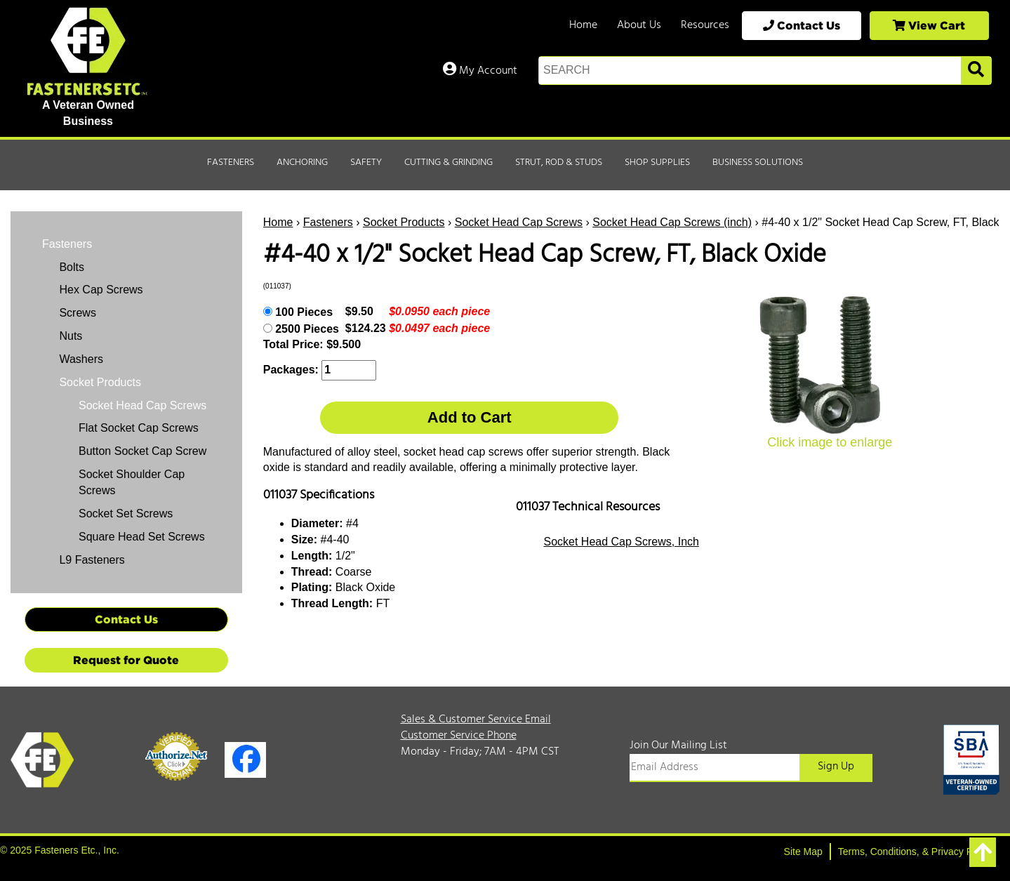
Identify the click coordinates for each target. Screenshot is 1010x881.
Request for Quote (126, 660)
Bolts (70, 267)
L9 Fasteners (90, 560)
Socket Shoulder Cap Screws (132, 482)
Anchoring (302, 162)
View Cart (929, 25)
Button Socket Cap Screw (142, 451)
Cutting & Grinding (448, 162)
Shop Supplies (657, 162)
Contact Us (801, 25)
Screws (76, 313)
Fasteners (230, 162)
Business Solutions (757, 162)
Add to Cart (469, 417)
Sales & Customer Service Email (476, 719)
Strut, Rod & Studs (558, 162)
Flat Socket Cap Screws (139, 428)
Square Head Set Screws (142, 537)
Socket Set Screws (126, 513)
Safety (366, 162)
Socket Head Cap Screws (519, 222)
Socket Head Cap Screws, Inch (621, 542)
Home (583, 25)
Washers (79, 359)
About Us (639, 25)
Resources (705, 25)
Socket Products (404, 222)
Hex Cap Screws (99, 290)
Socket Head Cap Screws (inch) (672, 222)
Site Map (803, 851)
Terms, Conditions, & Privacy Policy (915, 851)
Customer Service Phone (459, 736)
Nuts (69, 336)
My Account (480, 71)
